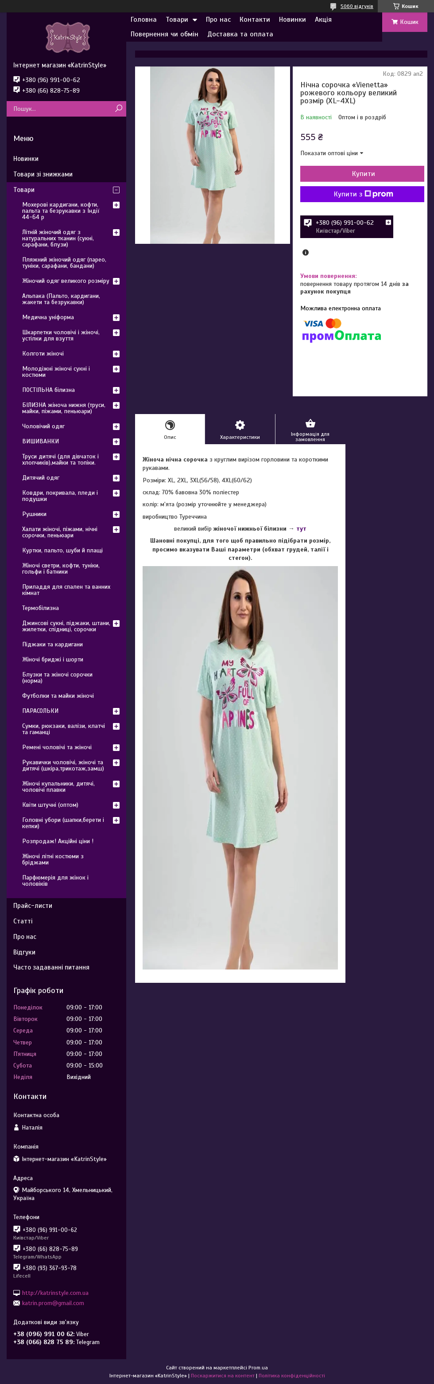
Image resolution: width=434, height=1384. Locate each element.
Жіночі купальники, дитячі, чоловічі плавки (58, 787)
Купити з (363, 194)
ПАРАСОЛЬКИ (40, 711)
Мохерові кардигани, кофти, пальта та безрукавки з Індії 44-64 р (61, 211)
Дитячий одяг (40, 477)
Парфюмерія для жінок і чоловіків (55, 880)
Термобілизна (40, 608)
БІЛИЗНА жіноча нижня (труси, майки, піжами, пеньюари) (63, 408)
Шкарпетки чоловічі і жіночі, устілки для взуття (61, 335)
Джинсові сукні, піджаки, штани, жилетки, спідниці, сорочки (66, 626)
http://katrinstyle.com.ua (55, 1292)
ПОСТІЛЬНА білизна (48, 390)
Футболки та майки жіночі (58, 696)
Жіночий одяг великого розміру (65, 281)
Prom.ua (258, 1367)
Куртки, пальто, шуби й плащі (62, 550)
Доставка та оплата (240, 34)
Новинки (292, 19)
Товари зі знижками (43, 174)
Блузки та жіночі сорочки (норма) (57, 677)
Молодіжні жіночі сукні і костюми (56, 372)
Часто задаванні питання (51, 967)
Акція (323, 19)
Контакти (255, 19)
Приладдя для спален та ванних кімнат (66, 590)
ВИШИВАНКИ (40, 441)
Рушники (34, 514)
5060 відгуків (357, 6)
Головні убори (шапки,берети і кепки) (63, 823)
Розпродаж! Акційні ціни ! (57, 841)
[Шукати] (118, 109)
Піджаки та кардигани (52, 644)
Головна (144, 19)
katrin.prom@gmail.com (53, 1303)
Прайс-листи (32, 906)
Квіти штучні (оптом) (50, 805)
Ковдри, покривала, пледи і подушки (60, 496)
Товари (177, 19)
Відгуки (24, 952)
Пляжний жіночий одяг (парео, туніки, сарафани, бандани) (64, 263)
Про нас (218, 19)
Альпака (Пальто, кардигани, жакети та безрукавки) (61, 299)
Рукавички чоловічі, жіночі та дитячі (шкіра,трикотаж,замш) (63, 765)
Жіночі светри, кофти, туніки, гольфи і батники (61, 568)
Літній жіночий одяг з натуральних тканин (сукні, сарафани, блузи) (58, 238)
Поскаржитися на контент (223, 1375)
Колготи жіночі (43, 353)
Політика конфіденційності (292, 1375)
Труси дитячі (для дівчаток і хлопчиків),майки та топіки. (60, 459)
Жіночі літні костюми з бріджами (53, 859)
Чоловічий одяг (43, 426)
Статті (22, 921)
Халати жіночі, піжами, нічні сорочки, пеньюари (59, 532)
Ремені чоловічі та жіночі (57, 747)
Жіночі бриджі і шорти (52, 659)
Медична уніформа (48, 317)
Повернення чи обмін (164, 34)
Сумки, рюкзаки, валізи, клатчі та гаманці (63, 729)
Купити (363, 173)
